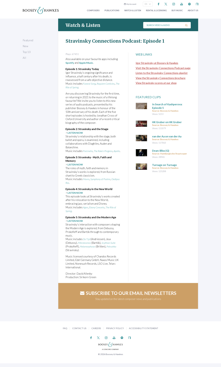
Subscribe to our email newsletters (128, 296)
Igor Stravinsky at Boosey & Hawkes (157, 63)
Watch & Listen (132, 10)
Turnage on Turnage (164, 165)
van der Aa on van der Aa (166, 136)
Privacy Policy (115, 332)
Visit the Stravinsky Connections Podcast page (163, 68)
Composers (93, 10)
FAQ (65, 332)
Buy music (177, 10)
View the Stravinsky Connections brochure (161, 78)
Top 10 (27, 52)
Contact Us (79, 332)
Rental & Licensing (156, 10)
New (25, 46)
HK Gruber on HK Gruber (167, 122)
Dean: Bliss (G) (160, 150)
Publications (112, 10)
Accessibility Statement (143, 332)
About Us (193, 10)
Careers (96, 332)
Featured (28, 40)
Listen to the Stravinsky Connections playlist (162, 73)
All (24, 57)
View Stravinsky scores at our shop (156, 83)
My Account (130, 4)
